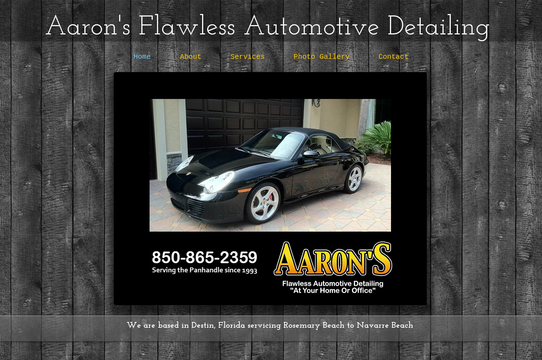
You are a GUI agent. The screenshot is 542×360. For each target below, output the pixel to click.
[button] (270, 165)
